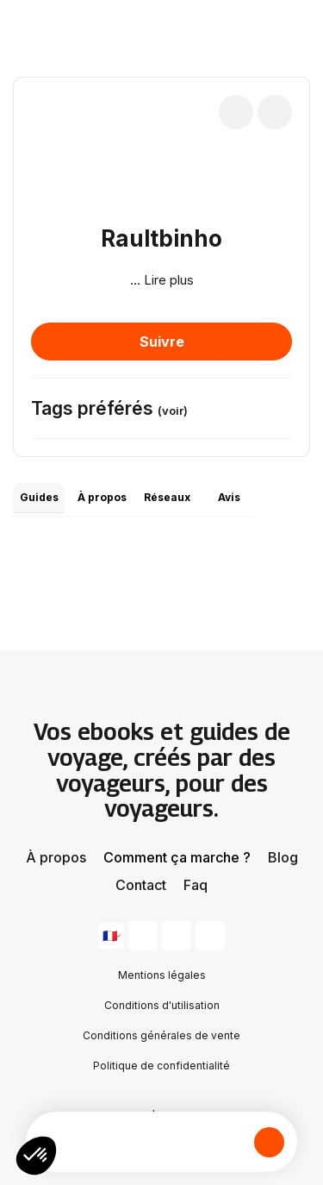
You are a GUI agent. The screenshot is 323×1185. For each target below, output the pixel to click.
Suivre (162, 341)
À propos (102, 497)
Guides (39, 497)
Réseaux (167, 497)
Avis (229, 497)
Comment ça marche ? (177, 857)
